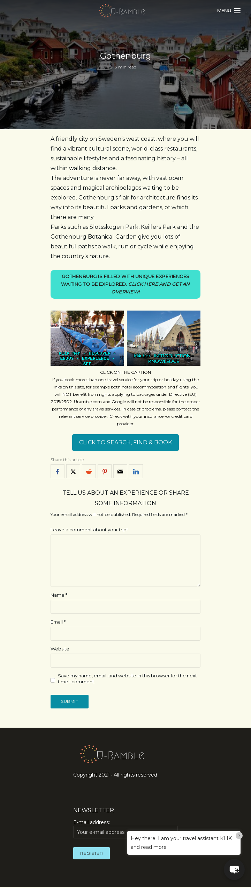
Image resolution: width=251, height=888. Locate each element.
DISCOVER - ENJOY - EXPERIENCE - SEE (88, 359)
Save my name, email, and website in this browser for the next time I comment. (127, 679)
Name (59, 595)
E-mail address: (125, 830)
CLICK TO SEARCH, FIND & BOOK (125, 443)
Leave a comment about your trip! (89, 530)
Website (60, 649)
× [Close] (239, 835)
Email (58, 622)
